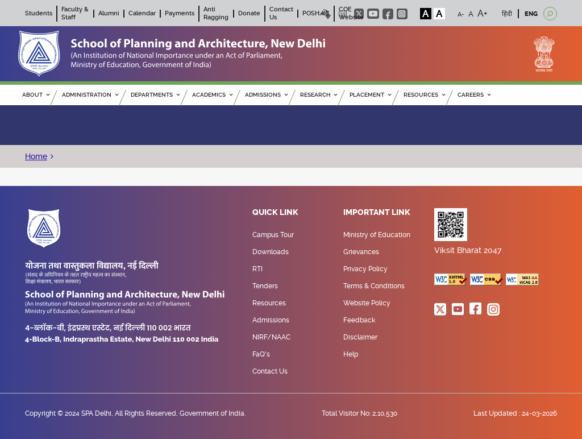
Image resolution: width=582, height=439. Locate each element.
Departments (155, 95)
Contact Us (270, 371)
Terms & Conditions (374, 286)
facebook (388, 14)
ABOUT (35, 95)
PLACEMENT (370, 95)
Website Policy (366, 303)
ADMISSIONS (266, 95)
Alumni (108, 13)
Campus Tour (273, 235)
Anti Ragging (215, 13)
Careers (474, 95)
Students (38, 13)
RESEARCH (318, 95)
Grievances (361, 252)
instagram (402, 14)
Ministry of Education (376, 235)
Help (350, 354)
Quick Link (275, 212)
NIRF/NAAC (271, 337)
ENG (531, 14)
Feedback (359, 320)
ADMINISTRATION (90, 95)
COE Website (351, 13)
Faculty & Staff (75, 13)
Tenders (265, 286)
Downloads (270, 252)
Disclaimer (360, 337)
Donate (249, 13)
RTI (257, 269)
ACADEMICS (212, 95)
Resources (269, 303)
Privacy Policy (365, 269)
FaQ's (261, 354)
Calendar (142, 13)
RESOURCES (424, 95)
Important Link (376, 212)
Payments (179, 13)
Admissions (270, 320)
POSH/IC (316, 13)
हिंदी (507, 14)
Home (36, 156)
